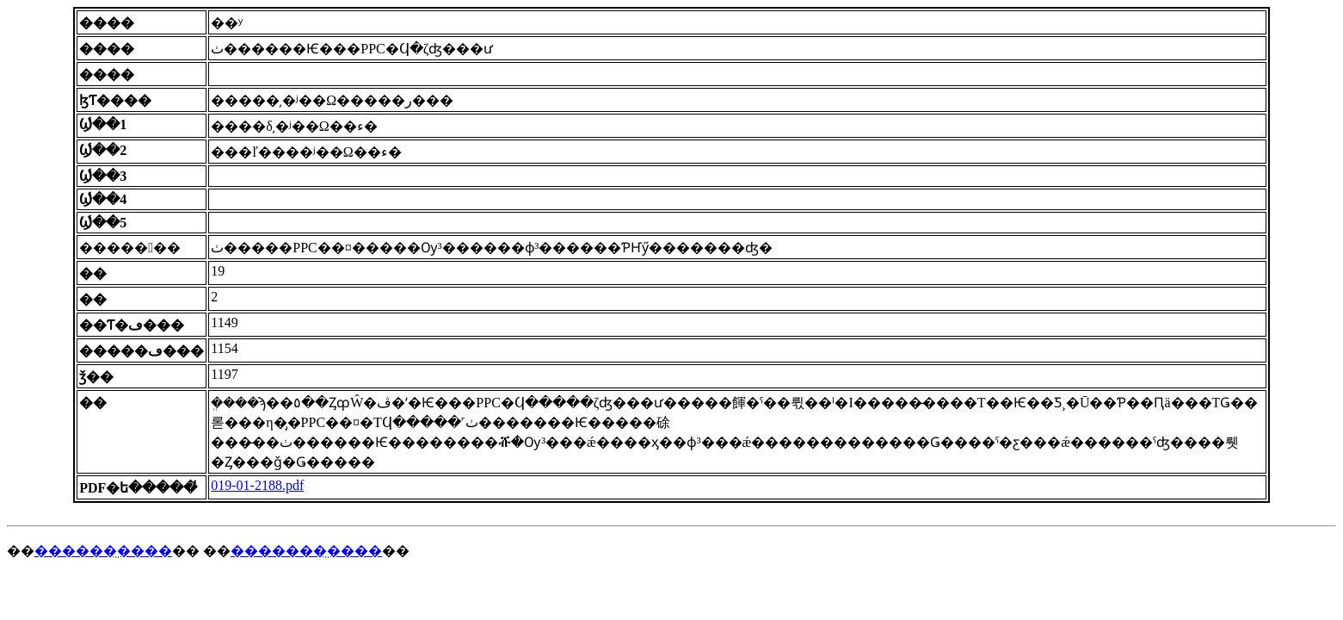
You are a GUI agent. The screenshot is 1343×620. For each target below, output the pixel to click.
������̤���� (103, 550)
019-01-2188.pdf (257, 485)
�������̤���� (306, 550)
